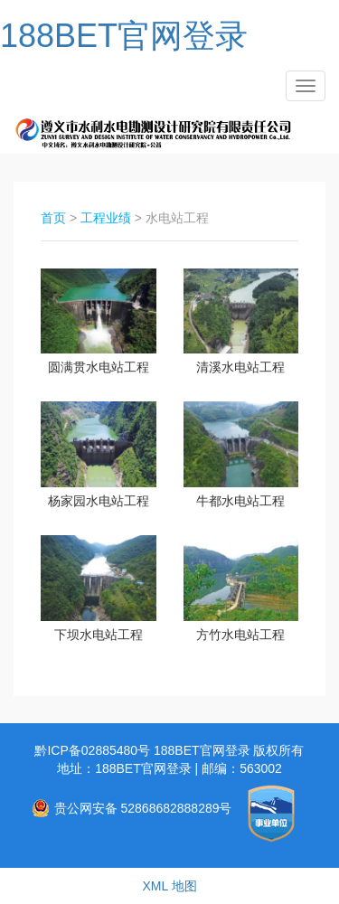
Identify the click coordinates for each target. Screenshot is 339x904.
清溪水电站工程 (240, 367)
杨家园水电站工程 (98, 501)
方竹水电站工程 (240, 634)
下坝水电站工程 (98, 634)
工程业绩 (105, 218)
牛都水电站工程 (240, 501)
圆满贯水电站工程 (98, 367)
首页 (53, 218)
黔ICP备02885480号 (94, 750)
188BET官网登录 (124, 35)
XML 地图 (169, 886)
